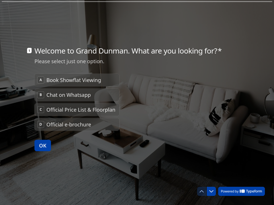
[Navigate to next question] (211, 191)
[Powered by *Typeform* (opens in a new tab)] (241, 191)
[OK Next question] (42, 145)
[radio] (76, 80)
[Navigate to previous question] (201, 191)
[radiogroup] (76, 102)
